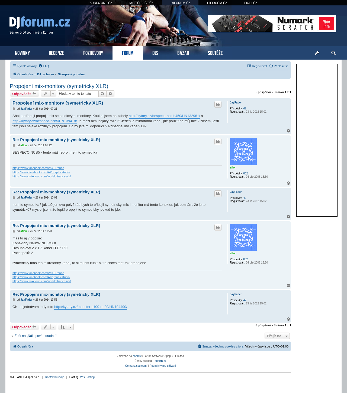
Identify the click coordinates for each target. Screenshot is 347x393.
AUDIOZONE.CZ (101, 3)
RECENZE (56, 52)
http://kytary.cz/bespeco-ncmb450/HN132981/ (164, 116)
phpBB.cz (160, 360)
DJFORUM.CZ (180, 3)
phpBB (137, 356)
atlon (233, 167)
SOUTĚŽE (215, 52)
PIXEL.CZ (250, 3)
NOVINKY (22, 52)
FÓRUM (127, 52)
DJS (155, 52)
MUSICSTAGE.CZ (141, 3)
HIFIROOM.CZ (217, 3)
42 (244, 108)
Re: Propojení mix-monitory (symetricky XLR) (56, 139)
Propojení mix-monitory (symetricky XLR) (59, 86)
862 (245, 173)
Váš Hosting (87, 377)
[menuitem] (43, 66)
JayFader (236, 102)
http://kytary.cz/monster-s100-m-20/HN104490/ (90, 307)
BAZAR (183, 52)
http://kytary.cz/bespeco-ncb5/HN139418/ (44, 121)
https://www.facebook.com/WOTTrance (38, 168)
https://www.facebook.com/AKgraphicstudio (41, 172)
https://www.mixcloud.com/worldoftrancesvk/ (41, 176)
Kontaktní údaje (54, 377)
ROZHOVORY (93, 52)
